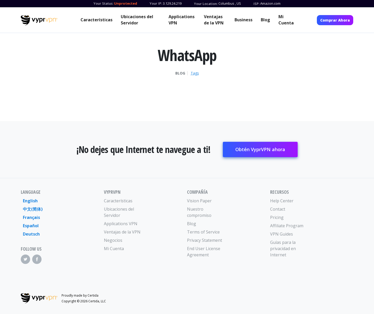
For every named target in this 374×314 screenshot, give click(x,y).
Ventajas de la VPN (214, 20)
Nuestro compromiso (199, 212)
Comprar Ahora (335, 20)
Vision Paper (199, 201)
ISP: (256, 3)
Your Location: (206, 3)
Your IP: (156, 3)
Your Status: (103, 3)
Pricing (277, 217)
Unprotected (125, 3)
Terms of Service (203, 232)
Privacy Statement (204, 240)
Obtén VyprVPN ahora (260, 149)
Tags (195, 73)
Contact (277, 209)
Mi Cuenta (286, 20)
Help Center (281, 201)
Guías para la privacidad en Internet (283, 248)
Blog (265, 20)
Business (243, 20)
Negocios (113, 240)
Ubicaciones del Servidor (137, 20)
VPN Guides (281, 234)
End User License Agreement (203, 252)
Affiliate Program (286, 226)
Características (96, 20)
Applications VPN (182, 20)
